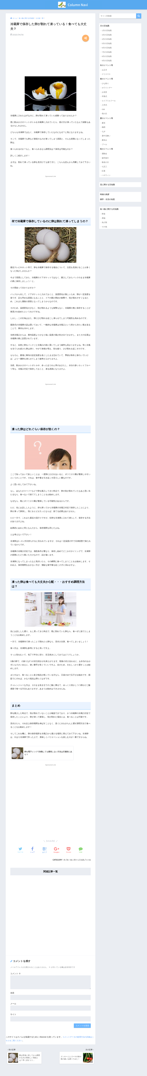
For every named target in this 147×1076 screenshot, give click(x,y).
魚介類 (104, 224)
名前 (12, 993)
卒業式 (104, 97)
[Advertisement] (50, 58)
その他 (88, 860)
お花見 (104, 93)
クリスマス (106, 75)
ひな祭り (105, 84)
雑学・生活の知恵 (108, 201)
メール (13, 1004)
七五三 (104, 167)
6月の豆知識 (106, 48)
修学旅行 (105, 159)
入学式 (104, 105)
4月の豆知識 (106, 39)
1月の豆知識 (106, 31)
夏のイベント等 (107, 119)
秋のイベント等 (107, 150)
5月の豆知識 (106, 44)
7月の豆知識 (106, 52)
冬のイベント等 (107, 65)
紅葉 (103, 172)
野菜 (103, 215)
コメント (15, 974)
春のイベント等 (107, 79)
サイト (13, 1015)
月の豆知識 (105, 26)
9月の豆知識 (106, 61)
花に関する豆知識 (108, 185)
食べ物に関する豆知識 (74, 860)
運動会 (104, 154)
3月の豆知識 (106, 35)
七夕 (103, 132)
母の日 (104, 114)
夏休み (104, 141)
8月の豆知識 (106, 56)
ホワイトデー (107, 88)
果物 (103, 220)
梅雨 (103, 128)
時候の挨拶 (105, 195)
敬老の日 (105, 163)
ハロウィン (106, 176)
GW (103, 110)
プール (104, 145)
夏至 (103, 124)
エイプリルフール (109, 101)
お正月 (104, 70)
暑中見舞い (106, 136)
